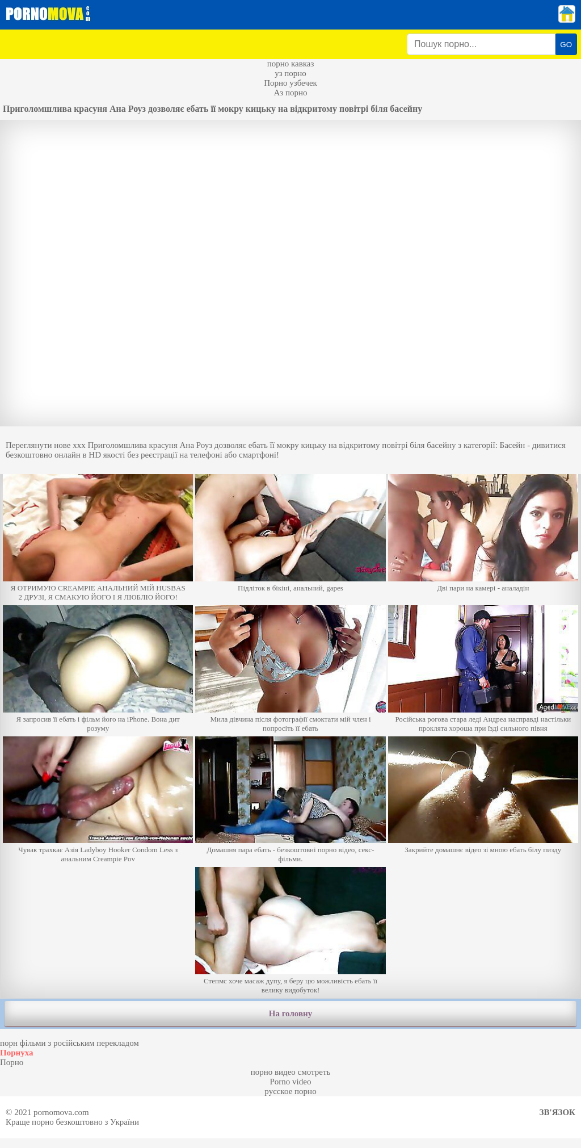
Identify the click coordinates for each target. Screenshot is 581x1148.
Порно (11, 1062)
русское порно (290, 1091)
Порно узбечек (290, 82)
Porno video (290, 1081)
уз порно (290, 73)
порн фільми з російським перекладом (69, 1043)
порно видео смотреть (291, 1071)
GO (566, 44)
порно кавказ (290, 63)
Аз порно (290, 92)
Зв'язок (557, 1112)
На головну (290, 1013)
